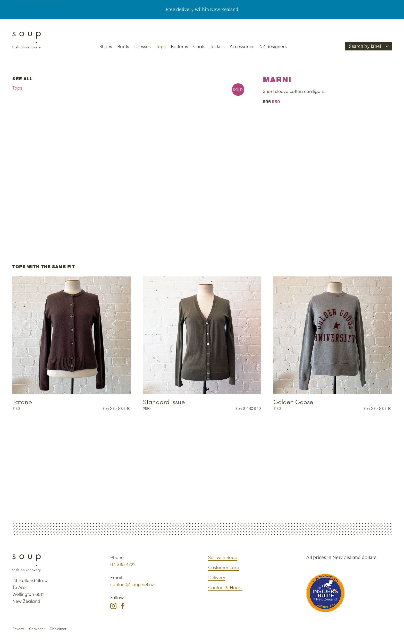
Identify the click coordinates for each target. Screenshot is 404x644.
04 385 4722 (123, 564)
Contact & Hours (225, 587)
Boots (123, 46)
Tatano (22, 401)
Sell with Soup (222, 557)
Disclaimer (58, 628)
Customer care (223, 567)
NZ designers (273, 46)
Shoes (105, 46)
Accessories (242, 46)
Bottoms (179, 46)
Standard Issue (164, 401)
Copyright (37, 628)
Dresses (142, 46)
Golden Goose (293, 401)
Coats (199, 46)
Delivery (216, 577)
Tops (161, 46)
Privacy (18, 628)
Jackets (218, 46)
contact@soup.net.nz (132, 584)
